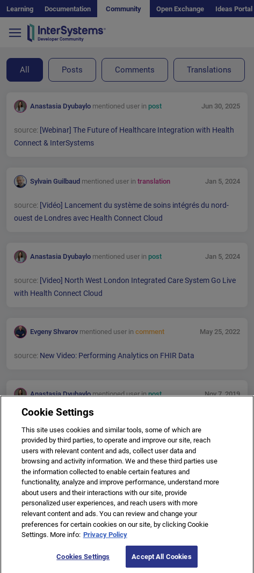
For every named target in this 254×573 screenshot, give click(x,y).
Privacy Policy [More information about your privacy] (105, 539)
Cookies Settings (83, 561)
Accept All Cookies (161, 561)
